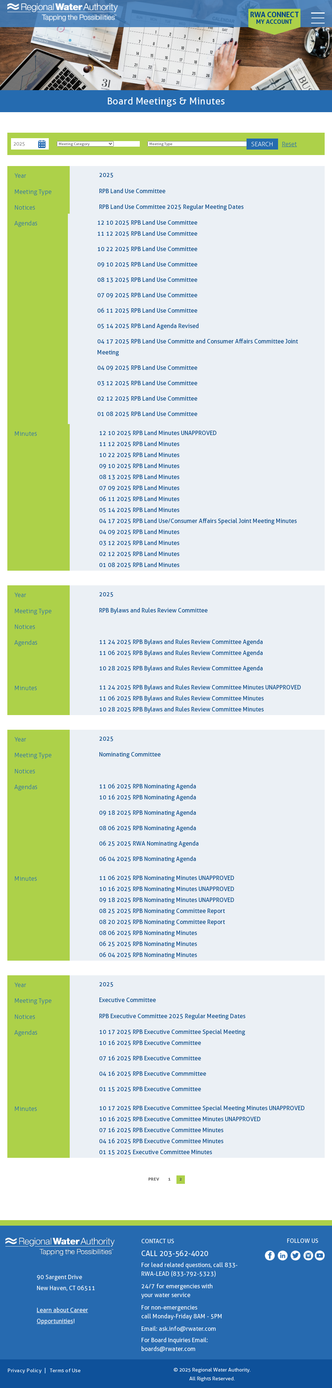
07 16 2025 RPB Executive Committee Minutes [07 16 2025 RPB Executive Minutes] (161, 1130)
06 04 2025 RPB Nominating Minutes (148, 954)
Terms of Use (65, 1370)
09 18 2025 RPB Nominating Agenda (147, 812)
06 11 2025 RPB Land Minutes (139, 499)
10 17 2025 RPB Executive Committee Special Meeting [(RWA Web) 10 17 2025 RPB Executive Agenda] (172, 1031)
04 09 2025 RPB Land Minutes (139, 532)
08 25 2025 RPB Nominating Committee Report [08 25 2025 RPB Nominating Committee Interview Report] (162, 910)
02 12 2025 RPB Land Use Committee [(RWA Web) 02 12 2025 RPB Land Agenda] (147, 398)
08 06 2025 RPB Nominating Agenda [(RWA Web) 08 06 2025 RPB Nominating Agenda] (147, 828)
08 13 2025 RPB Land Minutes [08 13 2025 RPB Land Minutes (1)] (139, 477)
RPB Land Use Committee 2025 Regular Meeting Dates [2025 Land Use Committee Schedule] (171, 206)
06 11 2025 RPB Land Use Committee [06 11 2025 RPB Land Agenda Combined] (147, 310)
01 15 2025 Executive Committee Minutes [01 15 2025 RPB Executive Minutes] (155, 1152)
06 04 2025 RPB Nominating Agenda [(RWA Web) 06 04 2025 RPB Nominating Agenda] (147, 858)
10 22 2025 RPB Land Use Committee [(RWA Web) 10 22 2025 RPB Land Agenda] (147, 249)
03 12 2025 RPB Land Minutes (139, 543)
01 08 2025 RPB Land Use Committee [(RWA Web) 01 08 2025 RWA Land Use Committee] (147, 413)
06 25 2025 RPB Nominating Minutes (148, 943)
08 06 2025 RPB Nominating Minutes (148, 932)
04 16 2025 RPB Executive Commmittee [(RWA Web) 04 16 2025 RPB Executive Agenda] (152, 1073)
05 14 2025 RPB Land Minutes (139, 510)
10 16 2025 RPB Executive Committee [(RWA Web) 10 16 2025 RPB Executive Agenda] (150, 1042)
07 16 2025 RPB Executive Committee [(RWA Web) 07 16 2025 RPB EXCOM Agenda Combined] (150, 1058)
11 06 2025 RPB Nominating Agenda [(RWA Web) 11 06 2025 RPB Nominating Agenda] (147, 786)
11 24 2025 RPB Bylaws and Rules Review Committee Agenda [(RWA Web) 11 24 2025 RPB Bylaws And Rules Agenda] (181, 641)
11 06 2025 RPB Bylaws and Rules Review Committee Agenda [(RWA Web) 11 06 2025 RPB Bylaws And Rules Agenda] (181, 652)
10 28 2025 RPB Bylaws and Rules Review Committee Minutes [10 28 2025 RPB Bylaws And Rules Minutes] (181, 709)
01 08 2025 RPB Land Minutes (139, 565)
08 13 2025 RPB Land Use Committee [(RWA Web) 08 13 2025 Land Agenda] (147, 279)
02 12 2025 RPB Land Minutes (139, 554)
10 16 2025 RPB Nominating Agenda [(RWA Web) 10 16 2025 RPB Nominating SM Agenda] (147, 797)
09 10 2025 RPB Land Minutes (139, 466)
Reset (289, 144)
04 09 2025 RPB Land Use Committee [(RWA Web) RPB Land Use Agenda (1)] (147, 367)
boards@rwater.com (168, 1348)
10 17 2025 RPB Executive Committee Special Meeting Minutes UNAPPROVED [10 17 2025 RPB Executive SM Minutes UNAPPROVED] (202, 1108)
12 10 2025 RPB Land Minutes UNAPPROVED (158, 433)
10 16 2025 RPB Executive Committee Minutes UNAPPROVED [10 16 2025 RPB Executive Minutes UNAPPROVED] (180, 1119)
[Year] (24, 144)
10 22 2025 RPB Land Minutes (139, 455)
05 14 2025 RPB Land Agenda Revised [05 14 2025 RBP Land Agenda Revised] (148, 326)
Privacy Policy (24, 1370)
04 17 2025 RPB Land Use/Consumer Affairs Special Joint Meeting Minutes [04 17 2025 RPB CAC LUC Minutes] (198, 521)
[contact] (318, 16)
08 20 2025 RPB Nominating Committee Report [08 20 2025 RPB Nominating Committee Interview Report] (162, 921)
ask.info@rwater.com (187, 1328)
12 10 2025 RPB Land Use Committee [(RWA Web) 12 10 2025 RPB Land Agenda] (147, 222)
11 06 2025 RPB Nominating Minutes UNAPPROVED (166, 878)
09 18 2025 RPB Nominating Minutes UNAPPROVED (166, 900)
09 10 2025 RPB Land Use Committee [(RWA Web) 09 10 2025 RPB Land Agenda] (147, 264)
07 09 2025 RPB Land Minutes (139, 488)
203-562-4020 (183, 1253)
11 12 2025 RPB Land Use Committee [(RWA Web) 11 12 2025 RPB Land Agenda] (147, 233)
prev (153, 1179)
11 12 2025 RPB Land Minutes (139, 444)
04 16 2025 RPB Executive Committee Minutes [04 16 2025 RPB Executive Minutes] (161, 1141)
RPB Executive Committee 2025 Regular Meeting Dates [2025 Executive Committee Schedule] (172, 1016)
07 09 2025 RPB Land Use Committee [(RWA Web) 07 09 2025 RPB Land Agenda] (147, 295)
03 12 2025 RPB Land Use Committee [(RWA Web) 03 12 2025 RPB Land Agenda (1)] (147, 383)
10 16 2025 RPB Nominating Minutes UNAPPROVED (166, 889)
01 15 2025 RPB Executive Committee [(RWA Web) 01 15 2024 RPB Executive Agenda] (150, 1089)
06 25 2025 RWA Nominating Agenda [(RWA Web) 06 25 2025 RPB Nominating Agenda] (149, 843)
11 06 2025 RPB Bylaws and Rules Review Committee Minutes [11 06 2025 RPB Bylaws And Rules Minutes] (181, 698)
